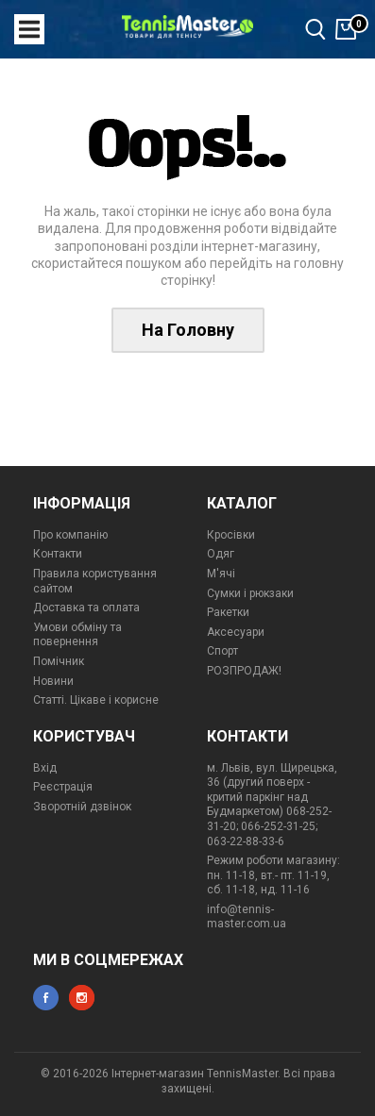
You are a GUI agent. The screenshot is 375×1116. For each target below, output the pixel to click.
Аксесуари (235, 632)
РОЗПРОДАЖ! (244, 670)
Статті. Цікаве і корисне (96, 700)
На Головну (188, 330)
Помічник (58, 661)
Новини (53, 681)
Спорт (222, 651)
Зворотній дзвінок (82, 806)
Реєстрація (63, 786)
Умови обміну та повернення (77, 635)
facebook (46, 997)
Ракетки (228, 612)
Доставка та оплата (86, 607)
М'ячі (221, 573)
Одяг (220, 553)
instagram (81, 997)
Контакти (57, 553)
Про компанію (70, 534)
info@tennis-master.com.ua (246, 917)
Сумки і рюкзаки (250, 593)
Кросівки (231, 534)
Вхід (45, 768)
